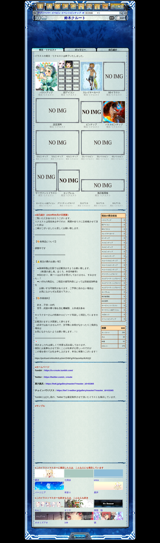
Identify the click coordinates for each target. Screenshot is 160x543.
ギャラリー (80, 50)
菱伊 (96, 492)
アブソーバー (44, 13)
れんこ (38, 510)
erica (96, 480)
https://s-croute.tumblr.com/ (58, 370)
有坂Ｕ (67, 492)
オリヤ (67, 510)
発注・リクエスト (47, 50)
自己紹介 (112, 50)
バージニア (40, 492)
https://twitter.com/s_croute (58, 377)
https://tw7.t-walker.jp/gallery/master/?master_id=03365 (85, 390)
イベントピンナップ (71, 13)
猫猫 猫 (98, 510)
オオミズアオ (41, 522)
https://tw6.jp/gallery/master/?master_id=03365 (70, 383)
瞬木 (37, 480)
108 (66, 522)
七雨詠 (67, 480)
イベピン (56, 13)
